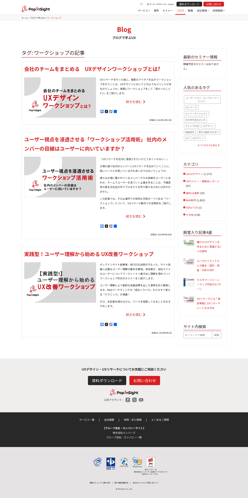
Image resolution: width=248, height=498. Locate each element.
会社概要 (109, 420)
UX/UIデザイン (194, 174)
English (171, 4)
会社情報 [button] (202, 10)
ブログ (180, 10)
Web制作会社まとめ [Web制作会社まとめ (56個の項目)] (195, 119)
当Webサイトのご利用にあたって (146, 482)
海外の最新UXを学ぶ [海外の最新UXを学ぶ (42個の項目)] (208, 132)
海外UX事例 (192, 193)
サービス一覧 (86, 420)
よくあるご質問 (160, 420)
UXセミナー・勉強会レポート (203, 181)
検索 (216, 335)
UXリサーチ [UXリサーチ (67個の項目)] (191, 107)
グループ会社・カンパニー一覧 (124, 437)
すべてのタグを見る (207, 145)
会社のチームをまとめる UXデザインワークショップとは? (92, 68)
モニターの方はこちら (158, 4)
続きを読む (134, 102)
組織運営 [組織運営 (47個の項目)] (189, 132)
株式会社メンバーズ (124, 433)
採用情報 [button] (218, 10)
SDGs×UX (192, 207)
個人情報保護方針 (121, 482)
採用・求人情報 (133, 420)
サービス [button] (143, 10)
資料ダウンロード (189, 4)
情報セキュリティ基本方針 (100, 482)
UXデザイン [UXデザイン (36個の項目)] (198, 138)
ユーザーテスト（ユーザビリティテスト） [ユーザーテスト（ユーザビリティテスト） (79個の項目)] (202, 99)
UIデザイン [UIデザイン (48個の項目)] (208, 125)
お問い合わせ (213, 4)
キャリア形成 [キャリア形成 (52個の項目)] (192, 125)
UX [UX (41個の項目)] (186, 138)
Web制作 (191, 200)
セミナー (168, 10)
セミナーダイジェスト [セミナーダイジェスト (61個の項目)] (196, 113)
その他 (189, 215)
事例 (156, 10)
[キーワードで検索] (197, 335)
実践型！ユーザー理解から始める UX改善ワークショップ (89, 253)
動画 (190, 10)
